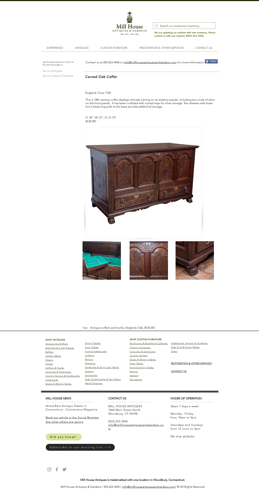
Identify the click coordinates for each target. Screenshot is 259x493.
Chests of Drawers (140, 347)
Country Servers (139, 355)
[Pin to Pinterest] (211, 66)
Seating (89, 371)
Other (174, 351)
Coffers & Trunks (54, 368)
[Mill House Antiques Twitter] (64, 469)
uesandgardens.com (162, 486)
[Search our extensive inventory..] (184, 25)
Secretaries (91, 375)
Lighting (89, 355)
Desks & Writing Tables (58, 384)
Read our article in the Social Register (72, 417)
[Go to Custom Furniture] (58, 75)
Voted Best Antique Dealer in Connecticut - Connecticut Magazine (72, 407)
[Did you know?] (64, 437)
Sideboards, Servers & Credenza (189, 343)
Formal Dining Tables (142, 367)
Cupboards (51, 380)
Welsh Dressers (94, 383)
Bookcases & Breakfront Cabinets (149, 343)
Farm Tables (92, 347)
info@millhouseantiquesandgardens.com (150, 62)
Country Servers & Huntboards (62, 376)
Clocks (49, 364)
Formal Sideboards (96, 351)
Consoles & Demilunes (58, 372)
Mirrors (89, 359)
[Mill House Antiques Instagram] (49, 469)
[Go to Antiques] (52, 71)
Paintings (90, 363)
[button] (80, 447)
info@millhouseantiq (135, 486)
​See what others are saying (64, 422)
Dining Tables (93, 343)
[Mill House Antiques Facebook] (57, 469)
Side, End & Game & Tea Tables (103, 379)
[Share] (211, 61)
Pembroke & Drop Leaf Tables (102, 367)
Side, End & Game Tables (185, 347)
